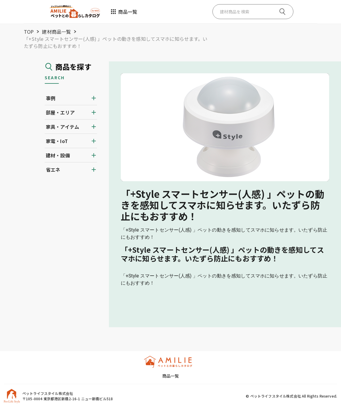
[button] (71, 98)
